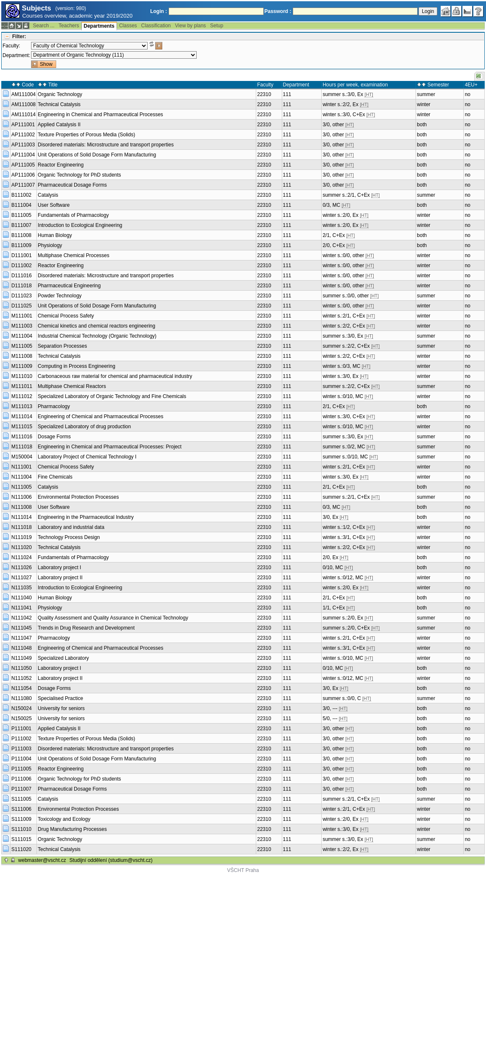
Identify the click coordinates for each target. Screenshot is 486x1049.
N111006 (21, 497)
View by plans (190, 26)
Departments (99, 26)
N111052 (21, 678)
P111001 (21, 728)
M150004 (21, 457)
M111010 (21, 376)
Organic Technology (60, 94)
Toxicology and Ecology (64, 819)
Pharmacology (54, 406)
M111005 (21, 346)
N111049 (21, 658)
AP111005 (23, 165)
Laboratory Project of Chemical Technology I (87, 457)
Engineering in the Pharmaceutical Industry (86, 517)
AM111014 (23, 114)
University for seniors (61, 708)
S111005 (21, 799)
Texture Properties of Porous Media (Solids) (86, 135)
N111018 (21, 527)
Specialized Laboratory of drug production (84, 426)
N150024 (21, 708)
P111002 (21, 739)
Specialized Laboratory (63, 658)
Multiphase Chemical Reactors (72, 386)
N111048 (21, 648)
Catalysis (48, 195)
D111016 (21, 276)
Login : (158, 11)
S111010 (21, 829)
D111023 (21, 296)
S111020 (21, 849)
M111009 (21, 366)
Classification (156, 26)
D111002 (21, 265)
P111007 (21, 789)
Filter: (19, 36)
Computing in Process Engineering (76, 366)
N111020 (21, 547)
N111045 (21, 628)
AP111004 (23, 155)
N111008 (21, 507)
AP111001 (23, 125)
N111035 (21, 588)
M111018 (21, 447)
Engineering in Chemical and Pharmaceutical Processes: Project (110, 447)
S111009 (21, 819)
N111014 (21, 517)
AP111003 (23, 145)
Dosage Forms (54, 437)
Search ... (43, 26)
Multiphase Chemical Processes (73, 255)
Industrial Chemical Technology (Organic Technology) (97, 336)
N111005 (21, 487)
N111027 (21, 577)
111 (287, 94)
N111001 (21, 467)
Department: (16, 55)
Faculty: (11, 46)
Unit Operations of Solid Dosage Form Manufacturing (97, 155)
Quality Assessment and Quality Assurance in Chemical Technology (113, 618)
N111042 (21, 618)
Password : (278, 11)
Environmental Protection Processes (78, 497)
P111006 (21, 779)
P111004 (21, 759)
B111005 (21, 215)
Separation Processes (62, 346)
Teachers (69, 26)
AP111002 (23, 135)
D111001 (21, 255)
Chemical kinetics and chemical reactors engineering (96, 326)
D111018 (21, 286)
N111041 (21, 608)
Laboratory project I (59, 567)
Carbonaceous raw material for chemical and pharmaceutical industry (115, 376)
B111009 (21, 245)
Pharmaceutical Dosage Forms (72, 185)
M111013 (21, 406)
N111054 (21, 688)
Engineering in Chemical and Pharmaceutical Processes (100, 114)
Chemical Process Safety (66, 316)
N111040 (21, 598)
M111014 (21, 416)
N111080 (21, 698)
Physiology (50, 245)
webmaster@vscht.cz (42, 860)
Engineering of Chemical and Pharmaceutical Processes (101, 416)
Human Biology (55, 235)
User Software (54, 205)
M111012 (21, 396)
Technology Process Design (69, 537)
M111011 (21, 386)
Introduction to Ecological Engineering (80, 225)
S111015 (21, 839)
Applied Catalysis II (59, 125)
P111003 (21, 749)
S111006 (21, 809)
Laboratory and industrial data (71, 527)
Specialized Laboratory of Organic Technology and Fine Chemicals (112, 396)
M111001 (21, 316)
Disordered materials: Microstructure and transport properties (106, 145)
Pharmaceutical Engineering (69, 286)
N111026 (21, 567)
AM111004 (23, 94)
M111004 (21, 336)
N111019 (21, 537)
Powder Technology (60, 296)
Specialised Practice (60, 698)
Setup (216, 26)
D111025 (21, 306)
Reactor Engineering (60, 165)
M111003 (21, 326)
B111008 (21, 235)
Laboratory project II (60, 577)
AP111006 (23, 175)
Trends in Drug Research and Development (86, 628)
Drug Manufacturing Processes (72, 829)
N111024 (21, 557)
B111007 (21, 225)
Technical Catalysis (59, 104)
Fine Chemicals (55, 477)
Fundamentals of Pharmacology (73, 215)
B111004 (21, 205)
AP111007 (23, 185)
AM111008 (23, 104)
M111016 (21, 437)
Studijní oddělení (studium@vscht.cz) (111, 860)
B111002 (21, 195)
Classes (128, 26)
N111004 (21, 477)
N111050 (21, 668)
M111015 (21, 426)
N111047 (21, 638)
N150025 (21, 718)
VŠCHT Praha (243, 870)
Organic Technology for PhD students (79, 175)
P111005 (21, 769)
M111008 (21, 356)
